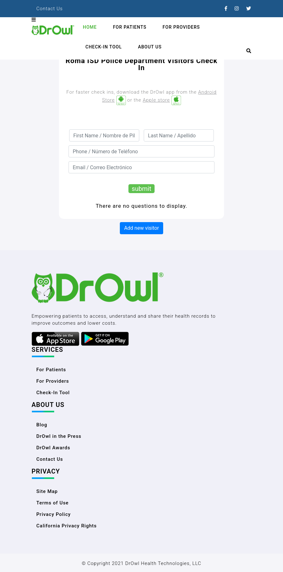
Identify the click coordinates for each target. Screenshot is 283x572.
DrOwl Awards (53, 448)
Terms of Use (52, 503)
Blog (41, 425)
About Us (150, 46)
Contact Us (49, 8)
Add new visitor (141, 228)
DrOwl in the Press (58, 436)
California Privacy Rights (66, 526)
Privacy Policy (53, 514)
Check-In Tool (103, 46)
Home (90, 27)
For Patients (129, 27)
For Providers (181, 27)
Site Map (47, 491)
